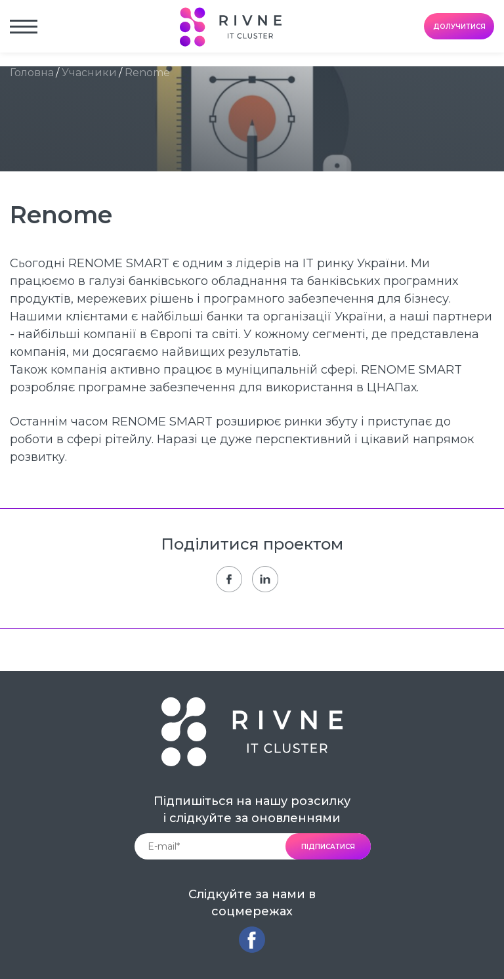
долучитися (459, 26)
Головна (32, 73)
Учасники (89, 73)
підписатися (328, 846)
